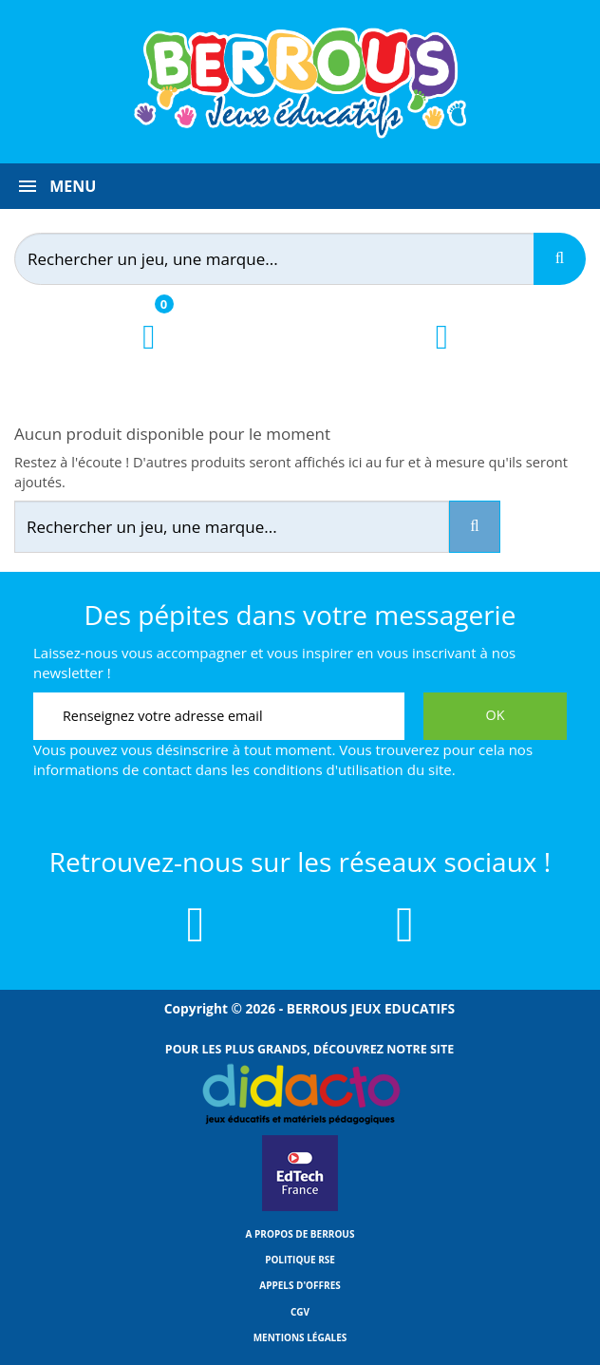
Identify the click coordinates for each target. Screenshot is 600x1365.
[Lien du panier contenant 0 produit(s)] (148, 353)
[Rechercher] (285, 259)
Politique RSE (300, 1259)
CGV (300, 1311)
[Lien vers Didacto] (300, 1094)
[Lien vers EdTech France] (300, 1207)
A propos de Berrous (300, 1234)
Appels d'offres (300, 1285)
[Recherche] (560, 259)
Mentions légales (300, 1337)
